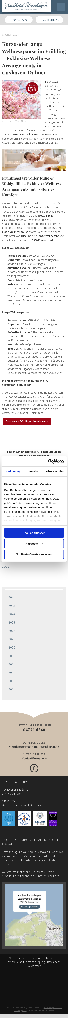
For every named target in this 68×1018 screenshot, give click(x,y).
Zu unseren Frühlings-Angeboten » (26, 421)
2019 (12, 656)
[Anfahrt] (34, 915)
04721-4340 (20, 20)
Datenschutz (50, 958)
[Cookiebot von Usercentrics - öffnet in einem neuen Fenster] (48, 461)
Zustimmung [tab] (12, 471)
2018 (12, 664)
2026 (12, 597)
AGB (11, 958)
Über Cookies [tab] (55, 471)
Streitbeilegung (35, 962)
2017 (12, 672)
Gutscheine (51, 20)
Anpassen (34, 543)
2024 (12, 614)
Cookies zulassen (34, 532)
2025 (12, 605)
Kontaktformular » (34, 758)
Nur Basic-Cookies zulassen (34, 554)
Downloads (53, 962)
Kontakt (20, 958)
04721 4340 (34, 730)
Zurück (6, 566)
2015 (12, 689)
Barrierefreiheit (15, 962)
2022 (12, 631)
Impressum (34, 958)
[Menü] (61, 7)
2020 (12, 647)
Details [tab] (33, 471)
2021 (12, 639)
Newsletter (34, 966)
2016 (12, 681)
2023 (12, 622)
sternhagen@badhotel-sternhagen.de (34, 747)
